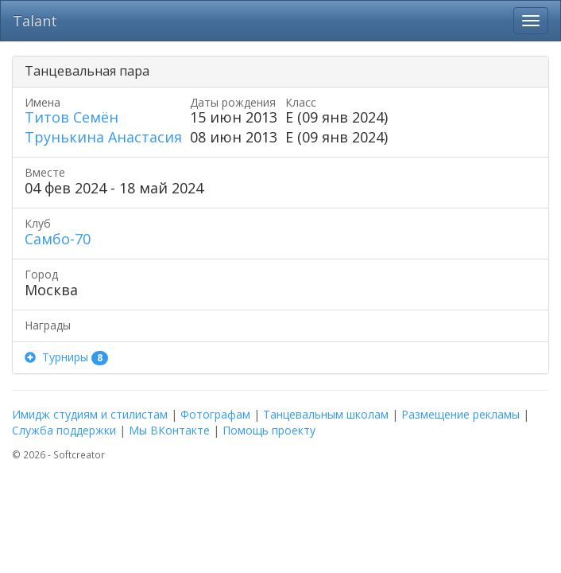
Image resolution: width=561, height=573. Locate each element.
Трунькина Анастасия (103, 136)
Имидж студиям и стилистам (90, 414)
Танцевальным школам (326, 414)
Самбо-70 (58, 238)
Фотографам (215, 414)
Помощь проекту (268, 430)
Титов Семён (71, 117)
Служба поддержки (64, 430)
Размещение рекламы (460, 414)
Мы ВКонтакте (169, 430)
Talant (35, 20)
